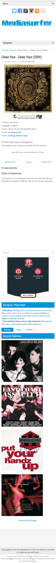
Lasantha (45, 556)
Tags (18, 330)
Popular (7, 330)
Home (5, 50)
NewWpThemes (20, 556)
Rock (12, 50)
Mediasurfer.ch (24, 550)
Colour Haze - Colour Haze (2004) (21, 57)
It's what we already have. (28, 552)
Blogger (33, 520)
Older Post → (48, 162)
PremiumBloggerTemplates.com (13, 559)
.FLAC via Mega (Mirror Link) (14, 135)
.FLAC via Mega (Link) (11, 132)
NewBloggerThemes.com (35, 559)
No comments (28, 61)
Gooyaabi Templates (29, 561)
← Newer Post (9, 162)
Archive (29, 330)
